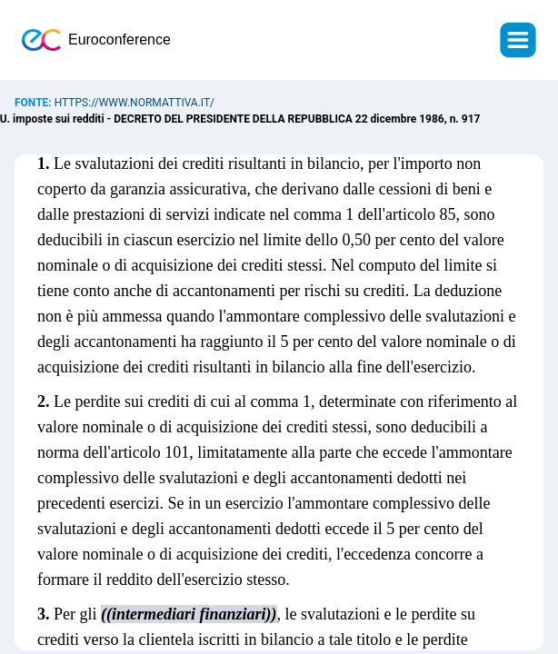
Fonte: (35, 102)
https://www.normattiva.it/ (134, 102)
